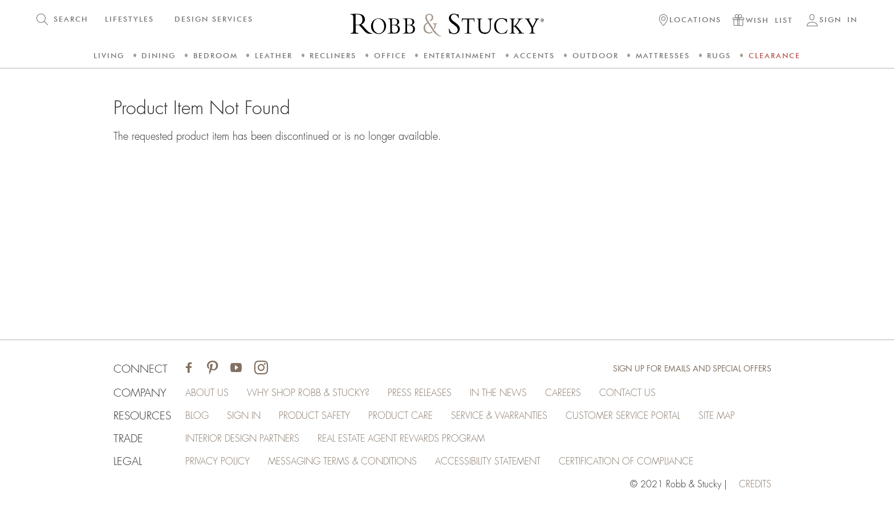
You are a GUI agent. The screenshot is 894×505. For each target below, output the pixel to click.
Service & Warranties (499, 416)
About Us (207, 393)
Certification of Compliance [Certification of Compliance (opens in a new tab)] (626, 461)
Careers (563, 393)
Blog (197, 416)
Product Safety (314, 416)
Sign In (244, 416)
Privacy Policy (217, 461)
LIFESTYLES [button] (129, 18)
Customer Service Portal (623, 416)
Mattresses (663, 55)
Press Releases (420, 393)
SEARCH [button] (71, 18)
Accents (534, 55)
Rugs (719, 55)
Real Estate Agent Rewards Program (401, 438)
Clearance (774, 55)
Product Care (400, 416)
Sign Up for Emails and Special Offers (692, 369)
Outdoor (595, 55)
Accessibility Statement (488, 461)
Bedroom (215, 55)
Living (109, 55)
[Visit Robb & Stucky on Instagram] (261, 369)
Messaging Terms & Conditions (342, 461)
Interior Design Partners (242, 438)
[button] (690, 21)
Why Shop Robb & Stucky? (308, 393)
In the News (498, 393)
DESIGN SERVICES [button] (213, 18)
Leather (273, 55)
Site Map (716, 416)
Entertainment (460, 55)
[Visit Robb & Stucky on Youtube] (236, 369)
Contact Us (627, 393)
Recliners (333, 55)
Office (390, 55)
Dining (158, 55)
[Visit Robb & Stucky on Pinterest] (212, 369)
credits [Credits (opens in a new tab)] (755, 484)
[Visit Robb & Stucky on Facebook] (189, 369)
